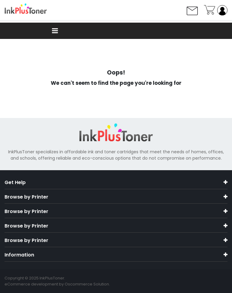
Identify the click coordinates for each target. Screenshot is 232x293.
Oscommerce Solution (87, 284)
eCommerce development (31, 284)
